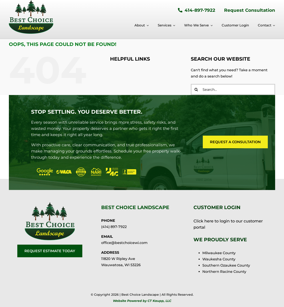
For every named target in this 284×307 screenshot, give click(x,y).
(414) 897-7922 (114, 227)
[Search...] (233, 89)
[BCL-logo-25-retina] (50, 204)
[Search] (196, 89)
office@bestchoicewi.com (124, 243)
